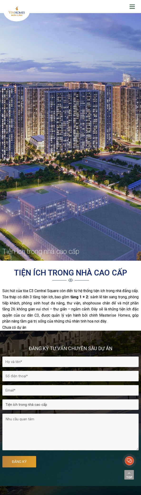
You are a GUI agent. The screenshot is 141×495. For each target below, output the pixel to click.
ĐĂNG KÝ (19, 462)
